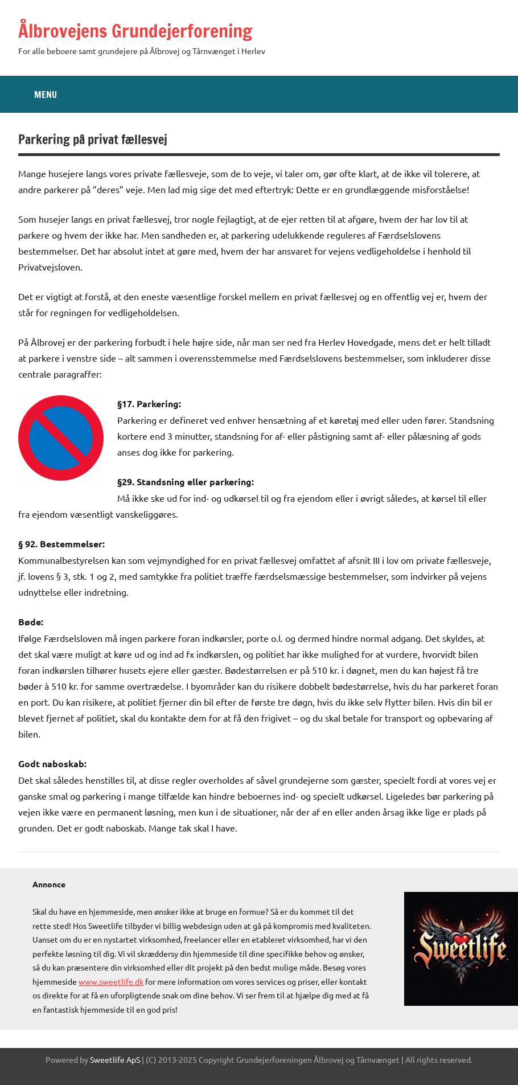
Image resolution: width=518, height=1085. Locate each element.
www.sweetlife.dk (111, 981)
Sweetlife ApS (115, 1059)
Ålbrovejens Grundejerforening (135, 31)
